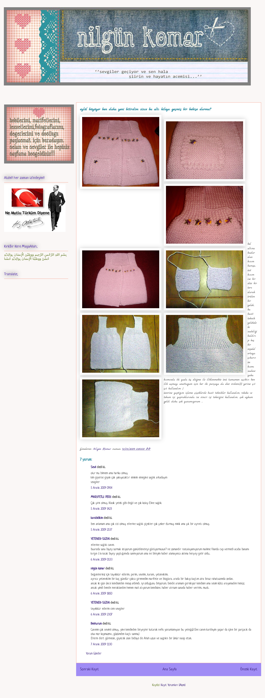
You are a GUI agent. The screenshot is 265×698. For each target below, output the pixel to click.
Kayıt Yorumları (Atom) (173, 685)
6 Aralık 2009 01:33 (102, 559)
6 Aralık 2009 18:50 (101, 593)
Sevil (93, 467)
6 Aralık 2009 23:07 (101, 614)
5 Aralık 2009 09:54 (101, 488)
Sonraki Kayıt (89, 669)
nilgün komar (98, 568)
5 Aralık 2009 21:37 (101, 530)
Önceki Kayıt (248, 669)
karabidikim (97, 518)
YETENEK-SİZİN (100, 539)
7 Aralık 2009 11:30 (101, 644)
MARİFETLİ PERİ (101, 497)
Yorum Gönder (93, 653)
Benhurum (96, 624)
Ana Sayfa (170, 669)
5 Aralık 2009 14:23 (101, 509)
